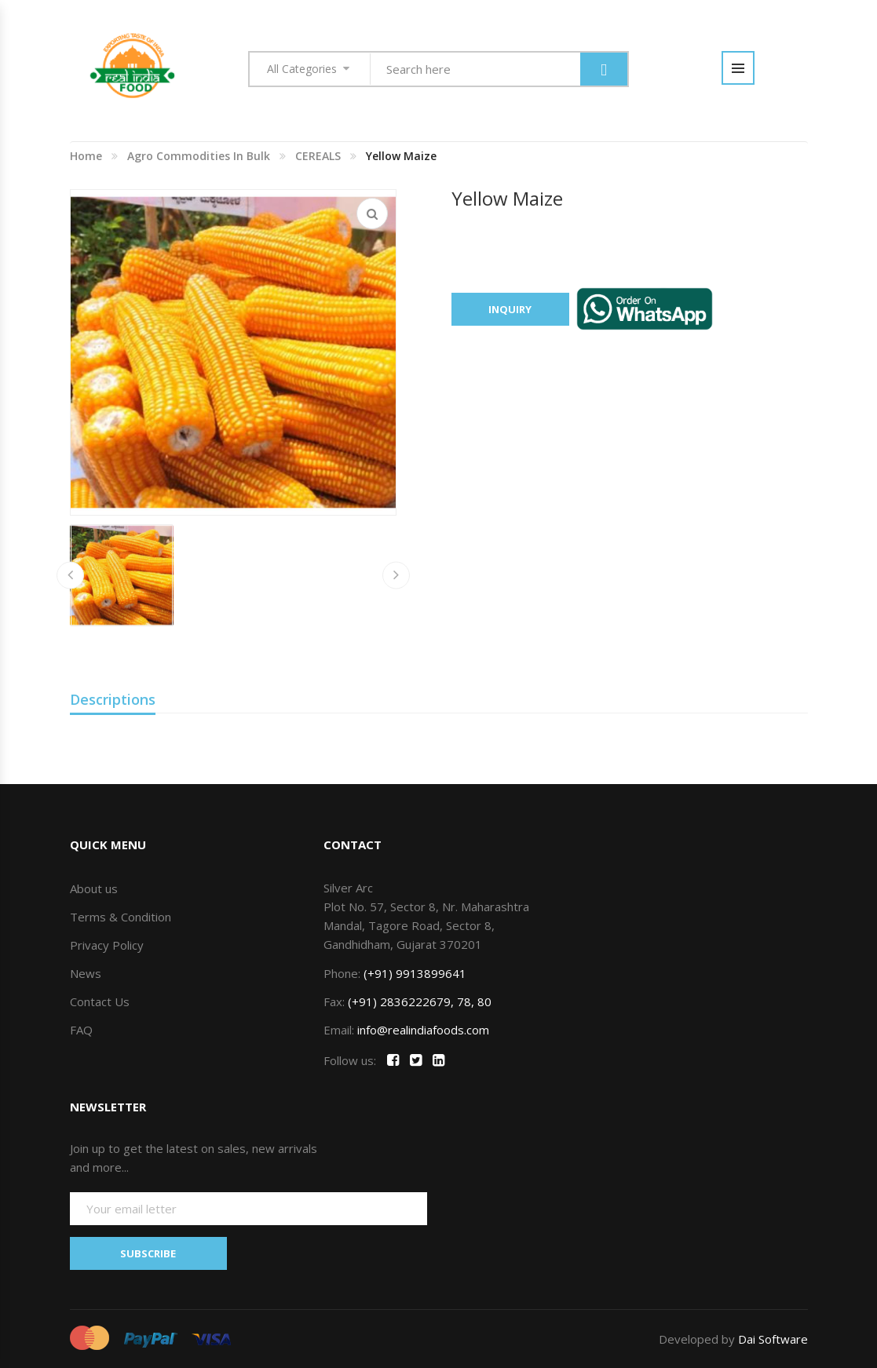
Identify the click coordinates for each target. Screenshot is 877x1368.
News (85, 973)
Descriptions (112, 699)
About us (94, 888)
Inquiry (510, 309)
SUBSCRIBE (148, 1253)
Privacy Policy (107, 945)
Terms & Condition (120, 917)
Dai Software (773, 1339)
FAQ (81, 1030)
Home (86, 155)
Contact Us (100, 1001)
